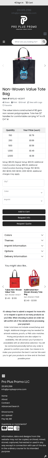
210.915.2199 (24, 10)
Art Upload (7, 415)
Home (4, 395)
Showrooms (7, 411)
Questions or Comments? (14, 424)
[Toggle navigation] (4, 42)
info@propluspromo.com (24, 13)
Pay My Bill (7, 418)
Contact (6, 402)
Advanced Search (10, 406)
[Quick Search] (26, 42)
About (5, 399)
